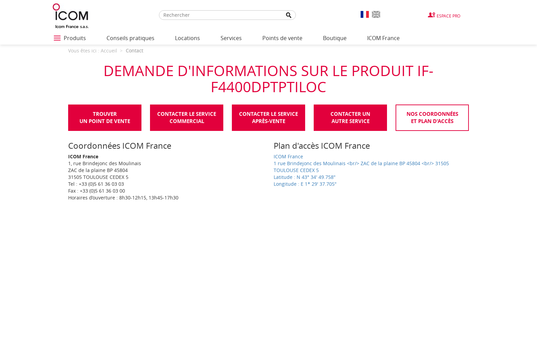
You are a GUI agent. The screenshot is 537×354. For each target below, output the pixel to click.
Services (231, 38)
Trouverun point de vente (104, 117)
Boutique (335, 38)
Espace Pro (448, 16)
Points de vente (282, 38)
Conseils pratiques (130, 38)
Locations (187, 38)
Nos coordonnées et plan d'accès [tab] (432, 117)
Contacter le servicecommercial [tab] (186, 117)
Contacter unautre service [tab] (350, 117)
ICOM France (383, 38)
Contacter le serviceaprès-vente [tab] (268, 117)
